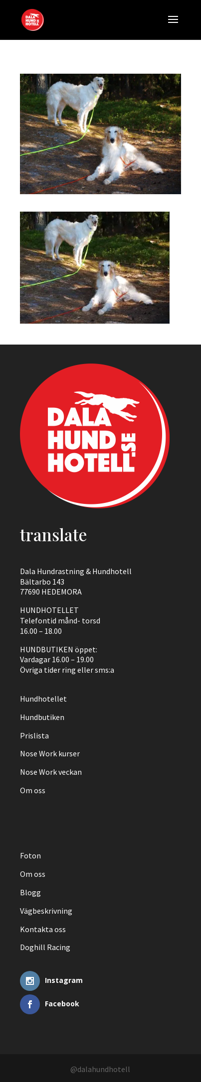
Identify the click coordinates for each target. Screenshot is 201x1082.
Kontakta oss (43, 929)
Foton (30, 855)
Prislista (34, 735)
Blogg (30, 892)
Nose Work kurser (50, 753)
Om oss (32, 790)
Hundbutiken (42, 717)
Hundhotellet (43, 699)
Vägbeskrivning (46, 911)
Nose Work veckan (51, 772)
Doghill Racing (45, 947)
